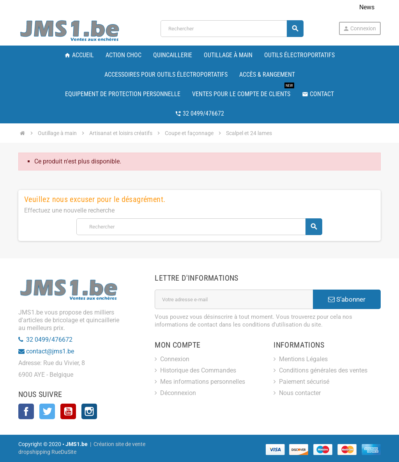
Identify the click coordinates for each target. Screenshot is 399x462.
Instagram (89, 411)
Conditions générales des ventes (323, 370)
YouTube (68, 411)
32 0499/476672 (49, 339)
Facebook (26, 411)
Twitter (47, 411)
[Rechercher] (232, 28)
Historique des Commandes (198, 370)
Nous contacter (300, 393)
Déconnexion (178, 393)
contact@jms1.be (50, 351)
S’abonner (346, 299)
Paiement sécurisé (304, 381)
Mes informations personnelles (202, 381)
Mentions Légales (303, 359)
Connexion (359, 28)
